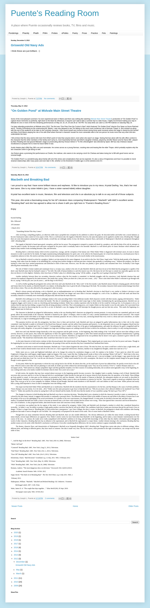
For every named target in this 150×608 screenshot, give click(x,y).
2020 (16, 532)
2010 (16, 582)
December (20, 562)
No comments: (50, 99)
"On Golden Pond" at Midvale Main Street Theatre (46, 110)
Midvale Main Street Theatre (101, 119)
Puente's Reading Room (55, 13)
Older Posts (133, 506)
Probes (54, 33)
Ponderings (13, 33)
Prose (84, 33)
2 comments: (50, 498)
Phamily (25, 33)
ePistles (65, 33)
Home (75, 506)
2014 (16, 551)
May (18, 570)
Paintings (114, 33)
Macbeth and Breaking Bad (30, 179)
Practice (94, 33)
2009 (16, 586)
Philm (45, 33)
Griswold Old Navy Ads (27, 45)
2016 (16, 547)
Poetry (75, 33)
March (19, 573)
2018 (16, 540)
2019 (16, 536)
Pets (104, 33)
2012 (16, 559)
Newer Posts (17, 506)
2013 (16, 555)
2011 (16, 578)
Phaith (36, 33)
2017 (16, 544)
